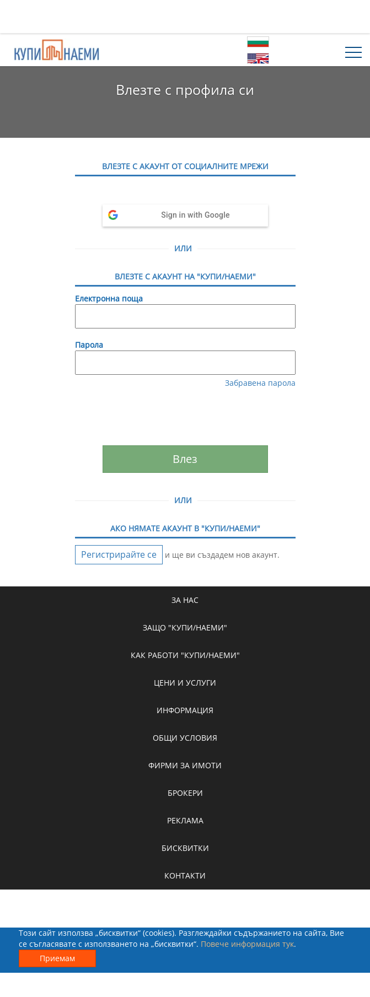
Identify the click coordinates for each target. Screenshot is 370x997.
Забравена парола (260, 383)
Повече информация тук (247, 944)
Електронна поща (109, 298)
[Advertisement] (185, 16)
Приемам (57, 958)
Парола (89, 344)
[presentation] (186, 418)
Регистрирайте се (119, 554)
